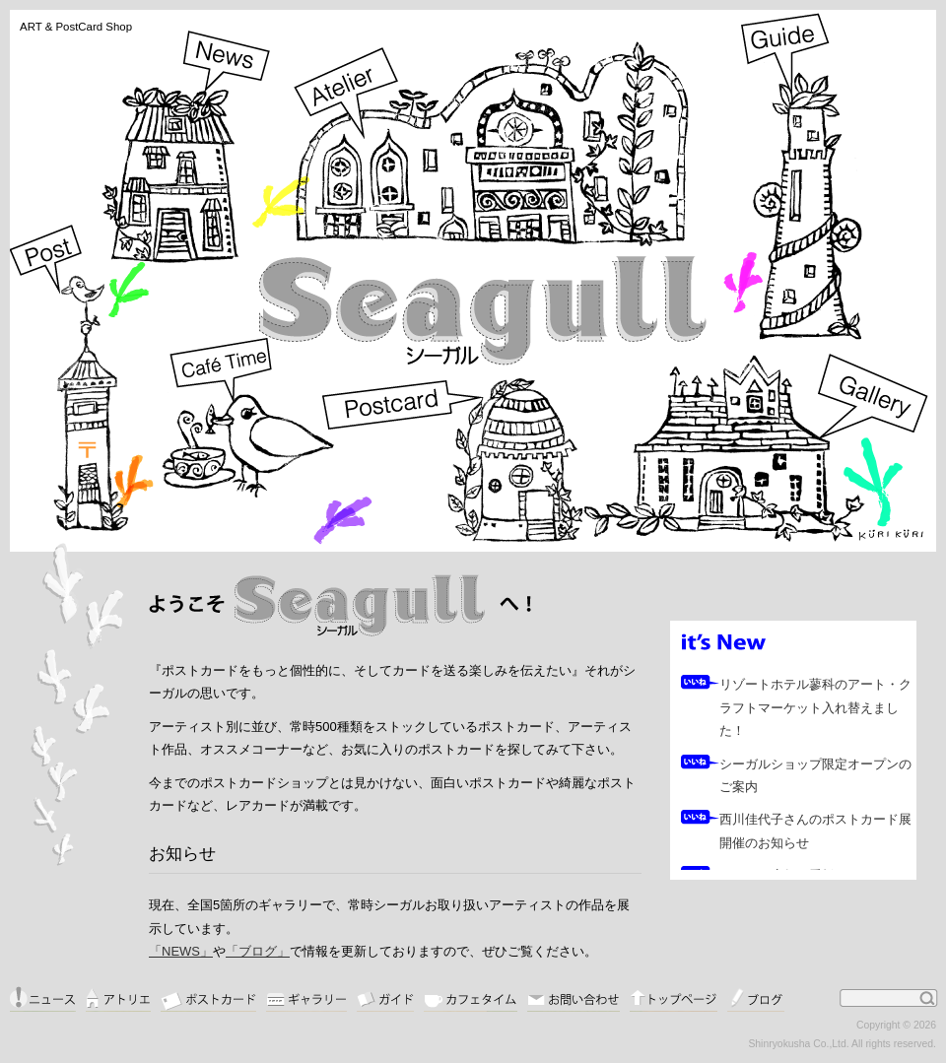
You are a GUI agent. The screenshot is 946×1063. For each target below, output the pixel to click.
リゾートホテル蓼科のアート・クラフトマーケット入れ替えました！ (815, 707)
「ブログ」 (258, 951)
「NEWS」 (181, 951)
